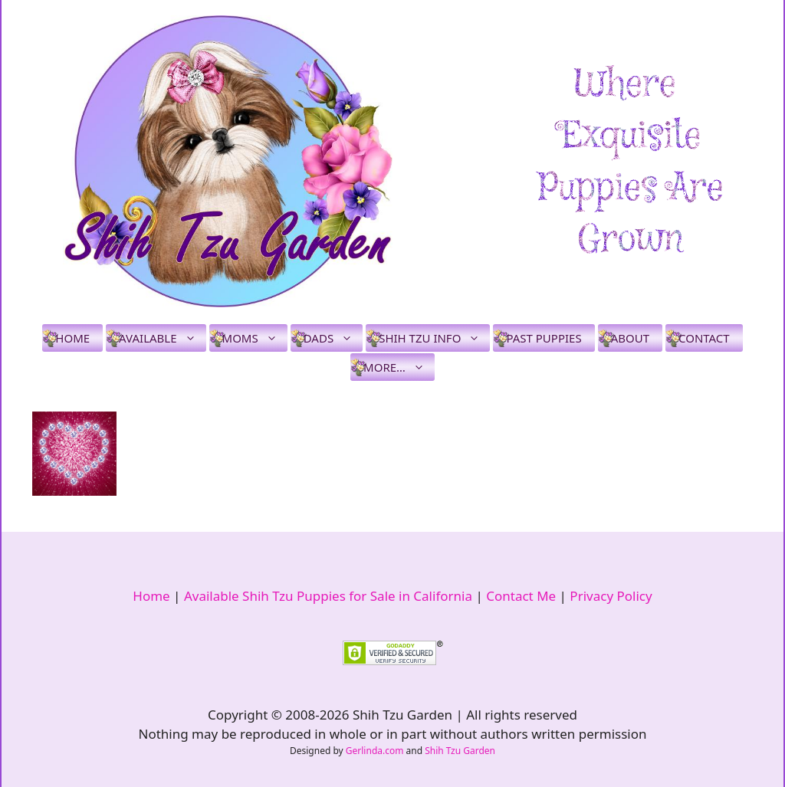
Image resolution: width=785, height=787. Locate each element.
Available (162, 338)
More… (399, 367)
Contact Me (521, 596)
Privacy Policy (611, 596)
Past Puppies (543, 338)
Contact (704, 338)
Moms (254, 338)
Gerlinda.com (375, 750)
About (630, 338)
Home (72, 338)
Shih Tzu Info (434, 338)
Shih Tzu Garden (460, 750)
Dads (333, 338)
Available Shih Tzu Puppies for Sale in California (328, 596)
